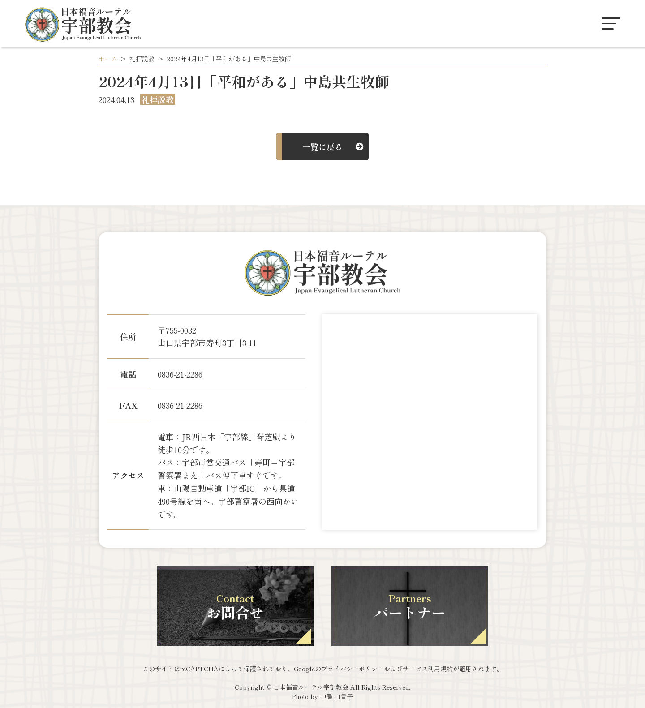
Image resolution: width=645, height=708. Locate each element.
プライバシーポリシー (352, 668)
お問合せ (235, 606)
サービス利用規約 (428, 668)
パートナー (410, 606)
